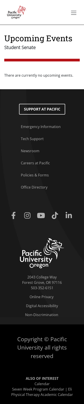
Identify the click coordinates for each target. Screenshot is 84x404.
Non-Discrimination (41, 314)
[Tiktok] (55, 215)
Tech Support (32, 138)
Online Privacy (42, 296)
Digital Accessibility (42, 305)
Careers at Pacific (35, 163)
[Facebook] (14, 215)
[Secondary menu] (74, 13)
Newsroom (30, 150)
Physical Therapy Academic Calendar (42, 394)
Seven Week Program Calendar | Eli (42, 389)
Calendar (42, 383)
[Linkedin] (69, 215)
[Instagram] (28, 215)
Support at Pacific (42, 109)
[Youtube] (42, 215)
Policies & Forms (35, 175)
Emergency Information (41, 126)
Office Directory (34, 187)
